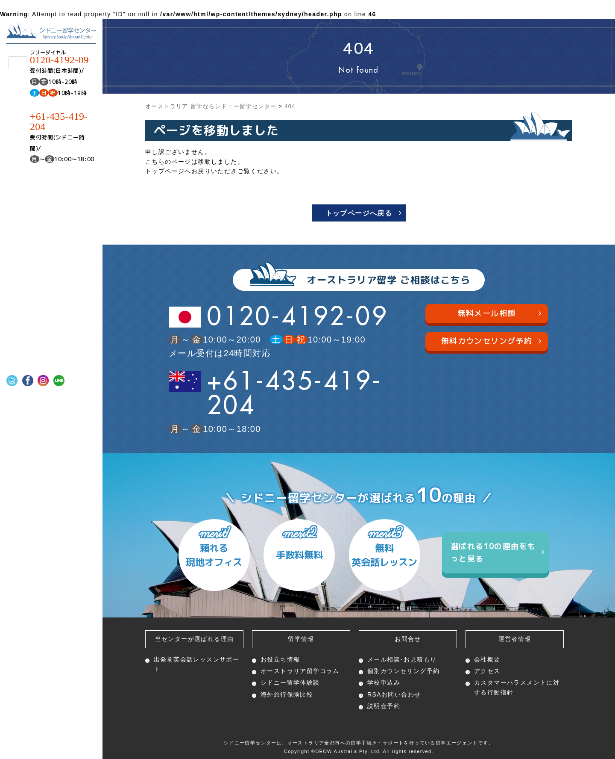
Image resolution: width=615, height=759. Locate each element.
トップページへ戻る (358, 213)
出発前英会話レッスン (196, 664)
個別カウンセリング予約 (403, 670)
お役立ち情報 (280, 659)
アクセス (487, 670)
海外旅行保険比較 (287, 694)
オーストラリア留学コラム (300, 670)
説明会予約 (383, 706)
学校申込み (383, 682)
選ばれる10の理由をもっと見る (498, 552)
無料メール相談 (500, 313)
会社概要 (487, 659)
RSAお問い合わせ (394, 694)
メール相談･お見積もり (401, 659)
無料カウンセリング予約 (491, 340)
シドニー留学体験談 (290, 682)
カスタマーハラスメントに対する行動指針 (516, 687)
